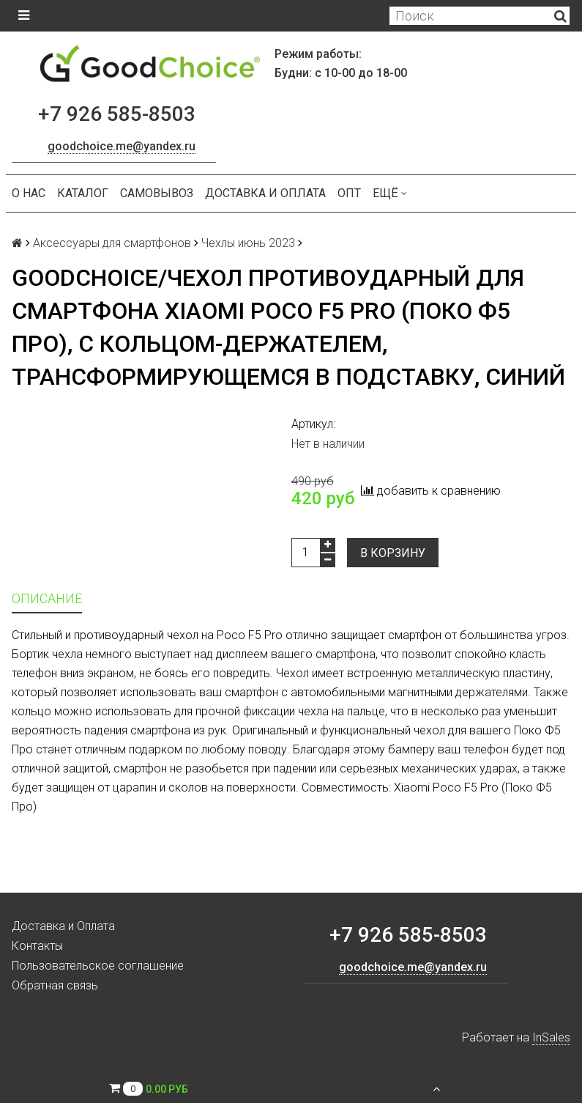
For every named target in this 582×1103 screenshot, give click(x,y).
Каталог (82, 193)
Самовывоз (156, 193)
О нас (28, 193)
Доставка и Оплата (265, 193)
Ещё (390, 193)
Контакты (37, 946)
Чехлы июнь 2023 (248, 243)
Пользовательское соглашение (98, 966)
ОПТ (349, 193)
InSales (551, 1037)
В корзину (392, 553)
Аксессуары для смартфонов (112, 243)
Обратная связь (55, 985)
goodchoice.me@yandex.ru (121, 146)
